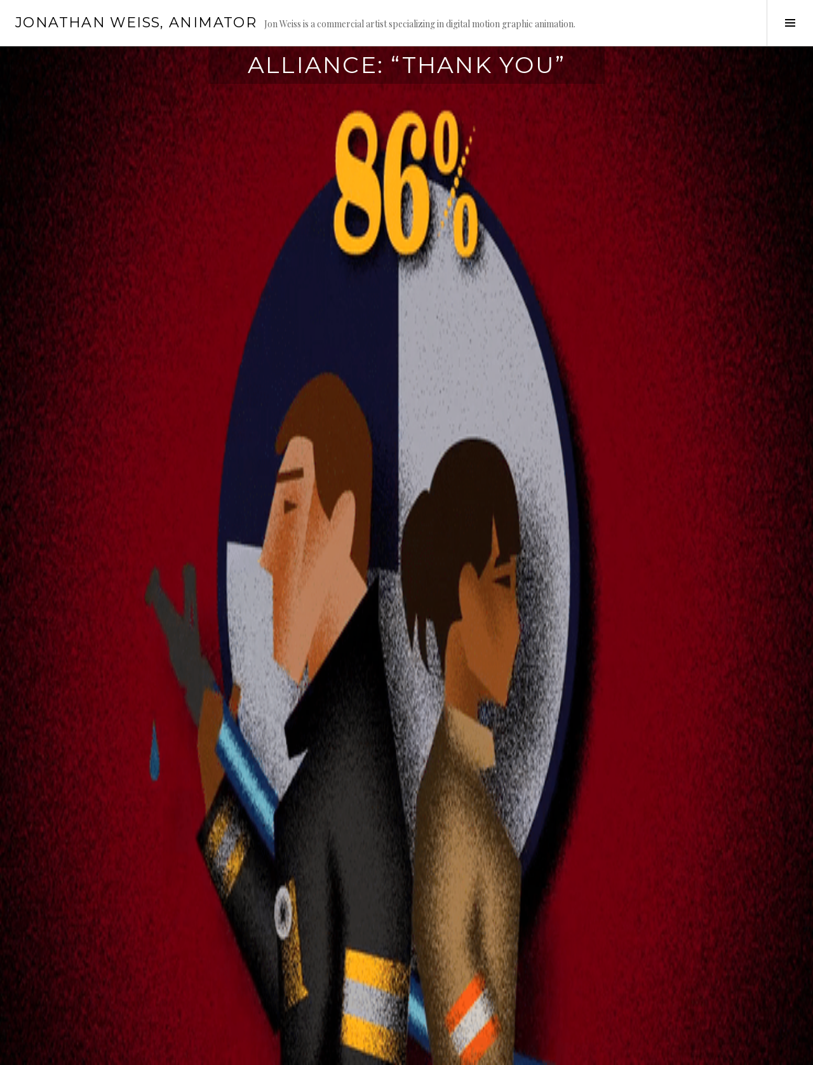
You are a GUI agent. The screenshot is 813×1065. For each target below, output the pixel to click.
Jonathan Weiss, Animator (136, 22)
